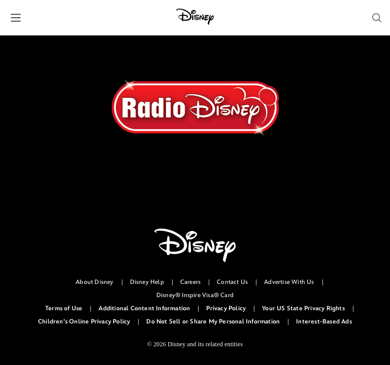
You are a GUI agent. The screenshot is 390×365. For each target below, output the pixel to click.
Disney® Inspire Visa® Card (195, 295)
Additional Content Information (144, 308)
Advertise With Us (289, 282)
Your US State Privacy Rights (303, 308)
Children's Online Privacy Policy (84, 321)
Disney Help (147, 282)
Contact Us (232, 282)
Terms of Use (63, 308)
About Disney (94, 282)
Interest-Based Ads (324, 321)
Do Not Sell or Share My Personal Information (213, 321)
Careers (190, 282)
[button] (16, 18)
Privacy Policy (226, 308)
